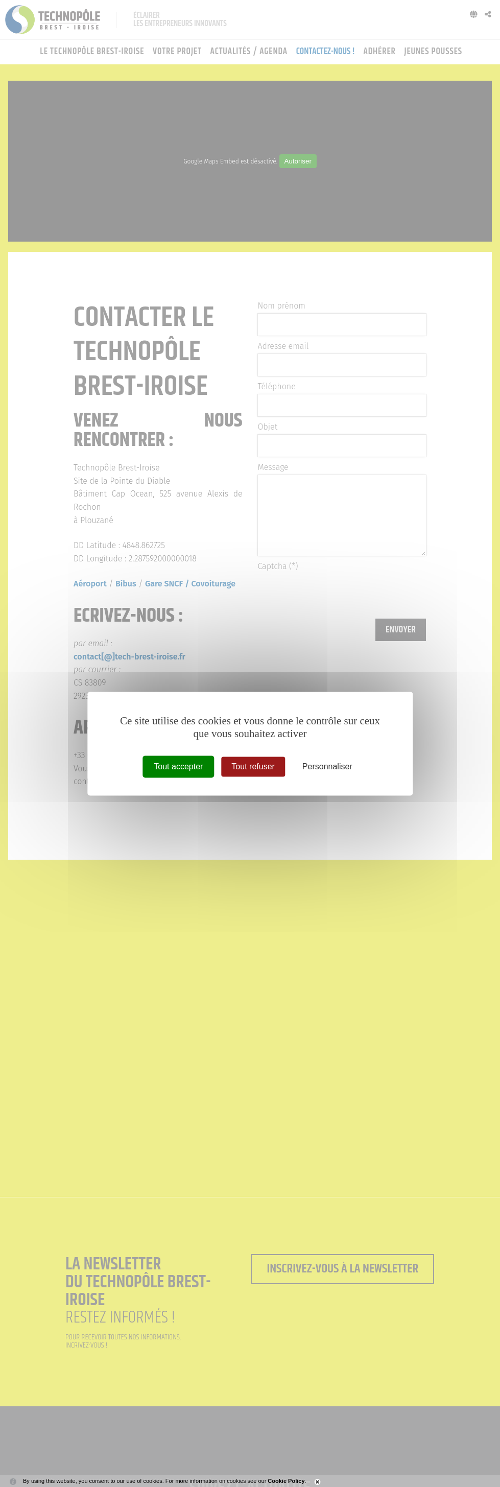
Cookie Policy (286, 1481)
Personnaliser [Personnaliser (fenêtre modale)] (327, 766)
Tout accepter (178, 766)
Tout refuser (252, 766)
